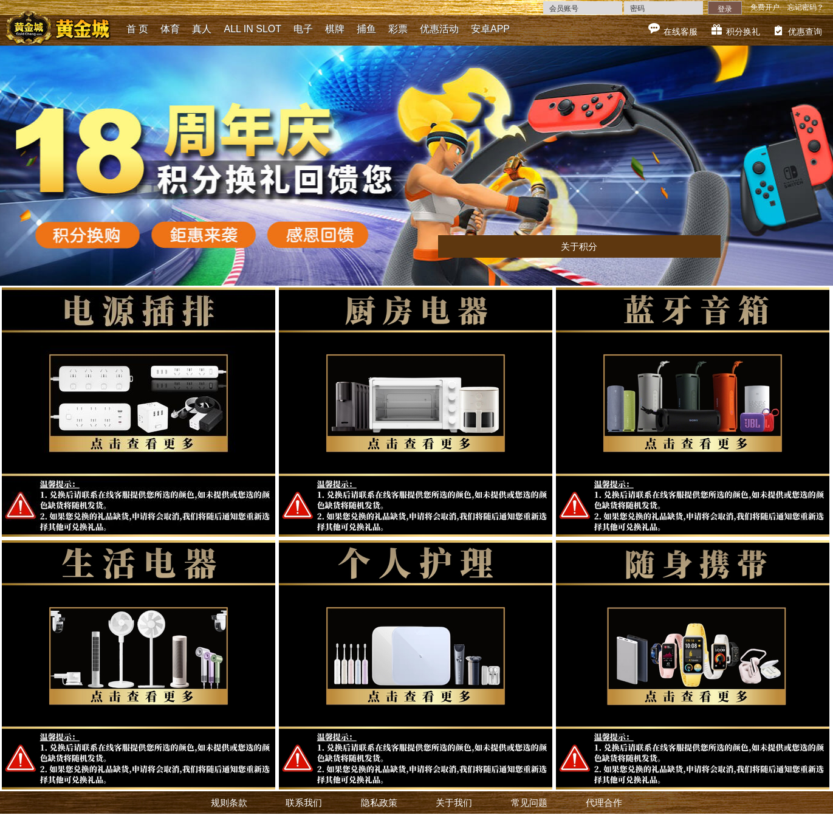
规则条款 (229, 802)
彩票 (398, 29)
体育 (170, 29)
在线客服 (680, 31)
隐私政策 (379, 802)
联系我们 (304, 802)
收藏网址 (68, 8)
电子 (303, 29)
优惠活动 (439, 29)
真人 (201, 29)
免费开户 (765, 7)
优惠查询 (805, 31)
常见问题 (529, 802)
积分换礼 (743, 31)
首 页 (137, 29)
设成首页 (23, 8)
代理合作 (604, 802)
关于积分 (579, 246)
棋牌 (335, 29)
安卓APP (490, 29)
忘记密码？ (805, 7)
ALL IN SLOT (252, 29)
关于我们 (454, 802)
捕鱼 (366, 29)
